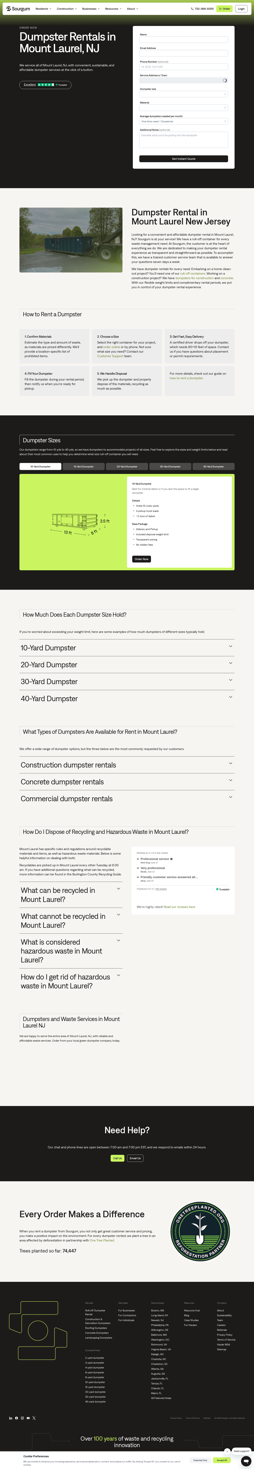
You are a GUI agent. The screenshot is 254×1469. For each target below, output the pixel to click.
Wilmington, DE (159, 1329)
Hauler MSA (223, 1344)
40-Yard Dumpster (213, 466)
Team (220, 1320)
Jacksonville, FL (159, 1378)
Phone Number (154, 61)
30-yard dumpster (95, 1396)
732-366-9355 (202, 8)
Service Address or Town (153, 75)
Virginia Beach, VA (161, 1349)
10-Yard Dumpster (40, 466)
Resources (113, 8)
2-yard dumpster (94, 1357)
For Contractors (127, 1315)
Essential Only (200, 1460)
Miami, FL (156, 1393)
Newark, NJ (157, 1320)
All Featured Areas (161, 1397)
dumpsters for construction (194, 278)
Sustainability (224, 1315)
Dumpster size (148, 88)
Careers (221, 1325)
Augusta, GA (158, 1373)
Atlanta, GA (157, 1368)
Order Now (141, 559)
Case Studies (191, 1320)
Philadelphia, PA (160, 1325)
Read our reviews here (179, 907)
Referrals (222, 1329)
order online (111, 347)
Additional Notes (155, 129)
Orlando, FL (157, 1388)
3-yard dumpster (94, 1362)
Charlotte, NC (158, 1359)
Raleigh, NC (157, 1354)
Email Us (135, 1158)
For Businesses (126, 1310)
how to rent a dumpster (186, 378)
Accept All (222, 1460)
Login (241, 8)
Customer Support (110, 356)
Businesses (91, 8)
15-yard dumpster (95, 1386)
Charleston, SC (159, 1363)
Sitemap (221, 1349)
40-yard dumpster (95, 1401)
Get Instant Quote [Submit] (184, 158)
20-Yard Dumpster (127, 466)
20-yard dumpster (95, 1391)
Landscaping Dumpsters (98, 1337)
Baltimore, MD (159, 1334)
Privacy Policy (224, 1334)
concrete (226, 278)
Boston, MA (157, 1310)
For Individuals (126, 1320)
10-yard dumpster (95, 1382)
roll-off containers (192, 273)
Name (143, 34)
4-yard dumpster (94, 1367)
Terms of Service (226, 1339)
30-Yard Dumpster (170, 466)
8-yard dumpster (94, 1377)
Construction (67, 8)
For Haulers (190, 1325)
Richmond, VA (159, 1344)
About (133, 8)
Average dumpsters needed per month (161, 116)
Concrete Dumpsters (97, 1332)
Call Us (117, 1158)
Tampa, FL (156, 1383)
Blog (186, 1315)
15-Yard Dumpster (84, 466)
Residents (44, 8)
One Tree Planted (102, 1240)
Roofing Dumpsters (96, 1327)
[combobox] (183, 80)
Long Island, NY (159, 1315)
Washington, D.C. (160, 1339)
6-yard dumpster (94, 1372)
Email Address (148, 48)
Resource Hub (192, 1310)
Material (144, 102)
